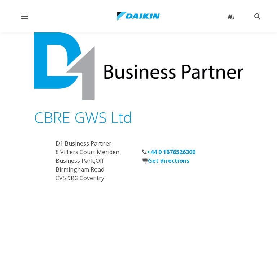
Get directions (168, 161)
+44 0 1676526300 (171, 152)
